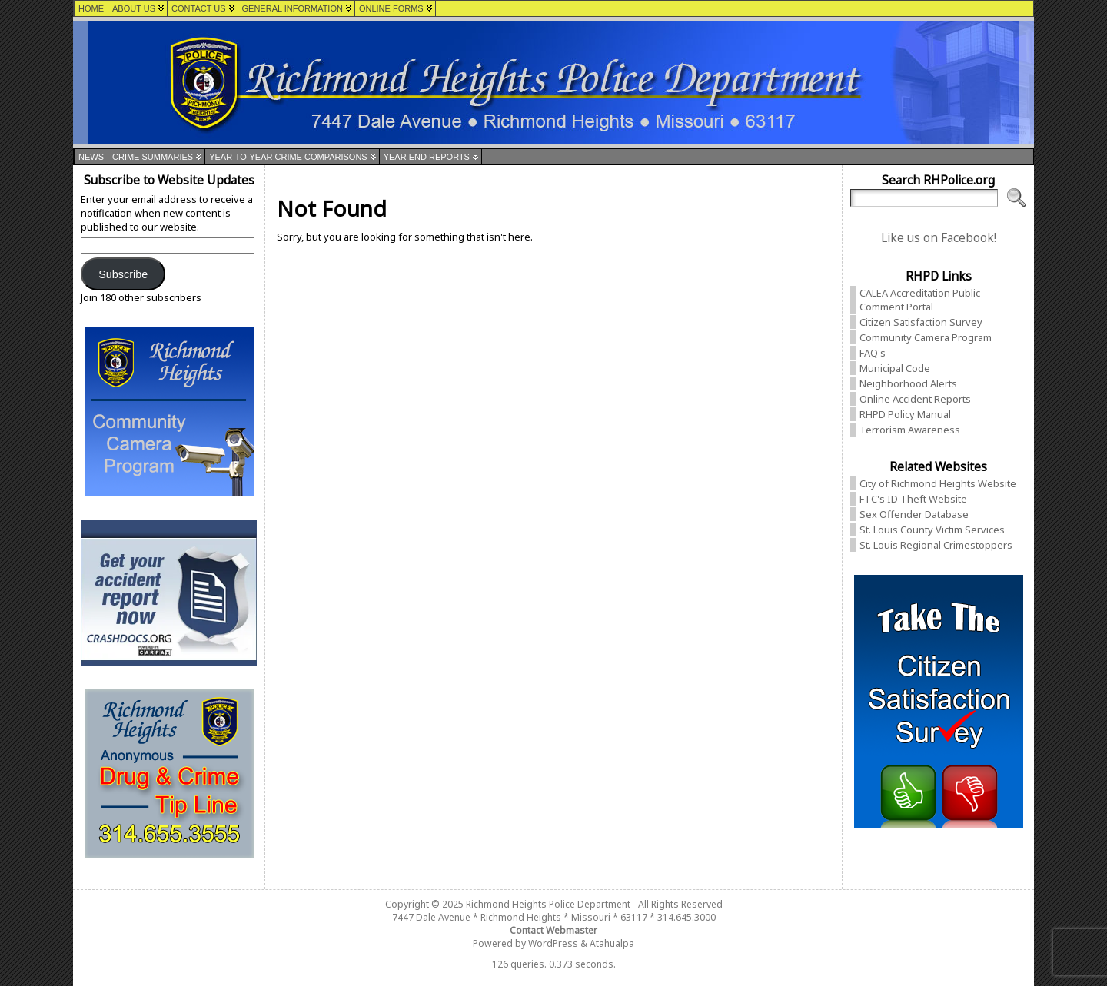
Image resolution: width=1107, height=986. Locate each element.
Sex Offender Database (914, 514)
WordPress (553, 943)
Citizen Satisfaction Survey (920, 322)
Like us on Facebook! (938, 238)
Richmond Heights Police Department (548, 904)
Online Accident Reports (915, 399)
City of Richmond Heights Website (937, 483)
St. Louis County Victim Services (932, 529)
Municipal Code (894, 368)
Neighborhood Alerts (908, 383)
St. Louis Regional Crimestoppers (935, 545)
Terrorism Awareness (909, 430)
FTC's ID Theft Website (913, 499)
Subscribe (123, 274)
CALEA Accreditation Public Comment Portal (919, 300)
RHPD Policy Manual (905, 414)
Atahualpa (612, 943)
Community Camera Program (925, 337)
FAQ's (872, 353)
